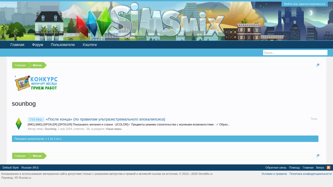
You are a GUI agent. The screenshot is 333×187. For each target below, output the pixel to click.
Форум (37, 45)
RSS (328, 167)
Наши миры (114, 128)
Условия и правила (274, 173)
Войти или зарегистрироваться (304, 3)
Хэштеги (89, 45)
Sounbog (50, 128)
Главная (17, 45)
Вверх (320, 167)
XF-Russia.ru (22, 177)
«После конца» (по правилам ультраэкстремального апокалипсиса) (96, 119)
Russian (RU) (30, 167)
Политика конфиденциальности (311, 173)
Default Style (11, 167)
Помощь (294, 167)
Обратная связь (275, 167)
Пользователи (63, 45)
